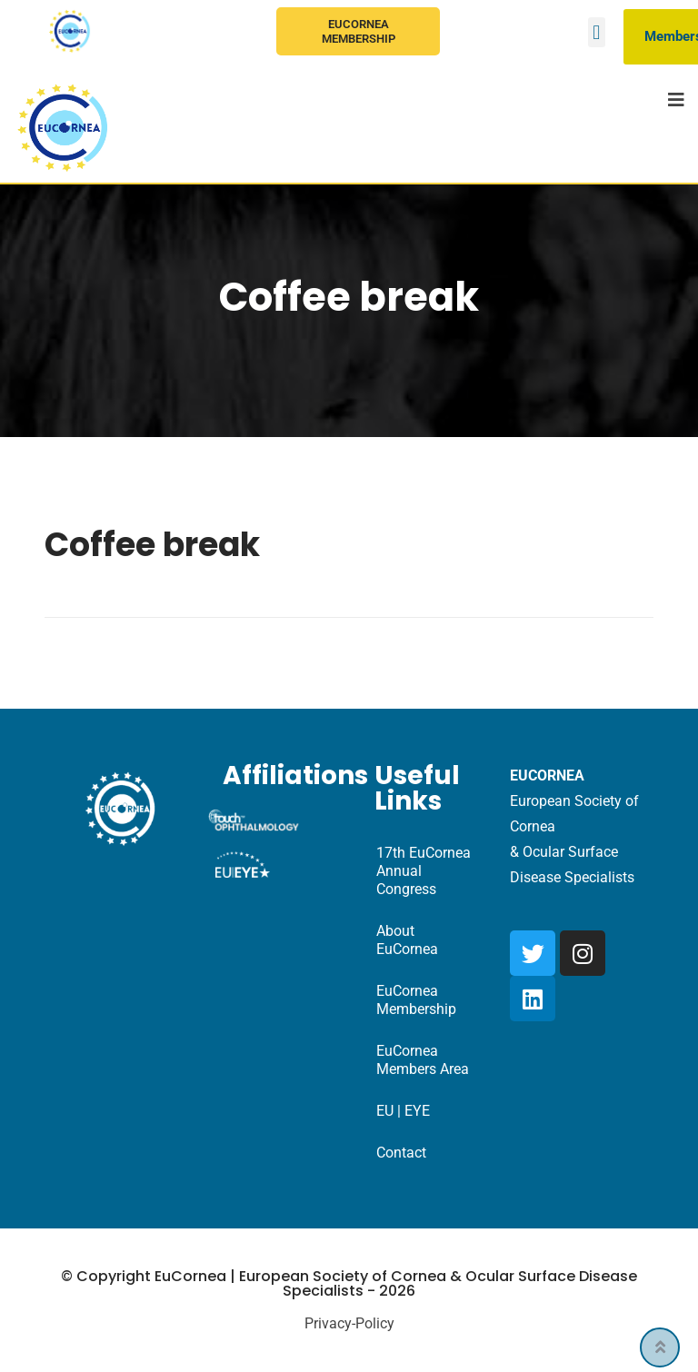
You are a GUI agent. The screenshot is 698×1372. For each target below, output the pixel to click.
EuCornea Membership (358, 31)
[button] (596, 32)
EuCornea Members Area (422, 1060)
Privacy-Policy (349, 1323)
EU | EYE (403, 1110)
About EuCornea (407, 940)
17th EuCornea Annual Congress (423, 871)
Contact (401, 1152)
